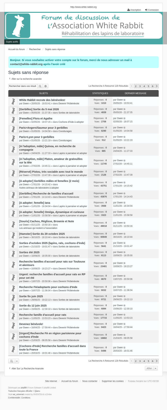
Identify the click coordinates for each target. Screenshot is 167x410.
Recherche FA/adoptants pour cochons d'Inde (48, 287)
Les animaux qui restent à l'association (38, 228)
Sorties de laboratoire (69, 112)
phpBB (23, 388)
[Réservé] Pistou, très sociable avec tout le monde (51, 171)
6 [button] (152, 86)
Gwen (26, 103)
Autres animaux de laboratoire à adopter (39, 188)
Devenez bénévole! (31, 324)
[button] (157, 86)
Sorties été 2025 (29, 252)
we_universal (18, 394)
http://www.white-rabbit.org (83, 7)
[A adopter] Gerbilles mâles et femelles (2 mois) (49, 180)
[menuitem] (14, 397)
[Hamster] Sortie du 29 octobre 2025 (42, 233)
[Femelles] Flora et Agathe (35, 118)
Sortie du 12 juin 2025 (33, 305)
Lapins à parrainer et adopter (73, 153)
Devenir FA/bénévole (69, 103)
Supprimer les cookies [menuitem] (113, 381)
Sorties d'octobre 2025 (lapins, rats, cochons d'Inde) (52, 243)
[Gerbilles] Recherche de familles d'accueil (46, 193)
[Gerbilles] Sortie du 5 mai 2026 (39, 109)
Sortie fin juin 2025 (31, 296)
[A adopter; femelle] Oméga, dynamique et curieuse (51, 212)
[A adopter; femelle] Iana (34, 202)
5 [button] (148, 86)
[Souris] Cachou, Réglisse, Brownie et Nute (46, 221)
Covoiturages (65, 131)
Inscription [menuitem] (134, 10)
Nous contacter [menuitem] (89, 381)
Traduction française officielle (20, 391)
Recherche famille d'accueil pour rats (42, 314)
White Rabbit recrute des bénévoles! (42, 100)
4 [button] (144, 86)
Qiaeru (37, 391)
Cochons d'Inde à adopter (71, 122)
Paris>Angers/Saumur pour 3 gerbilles (43, 127)
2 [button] (135, 86)
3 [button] (140, 86)
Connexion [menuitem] (152, 10)
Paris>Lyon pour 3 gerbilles (36, 136)
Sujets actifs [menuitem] (12, 41)
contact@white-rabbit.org (26, 64)
